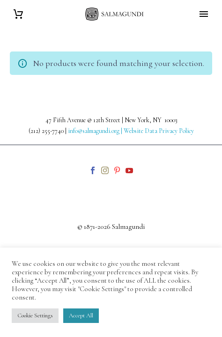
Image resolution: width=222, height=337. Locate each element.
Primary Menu (204, 14)
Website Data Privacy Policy (159, 131)
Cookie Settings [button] (35, 315)
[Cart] (18, 14)
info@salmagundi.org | (96, 131)
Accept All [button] (81, 315)
